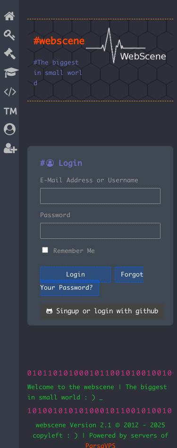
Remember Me (74, 251)
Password (55, 215)
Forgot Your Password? (91, 281)
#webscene (59, 41)
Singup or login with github (102, 311)
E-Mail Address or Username (89, 180)
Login (75, 274)
